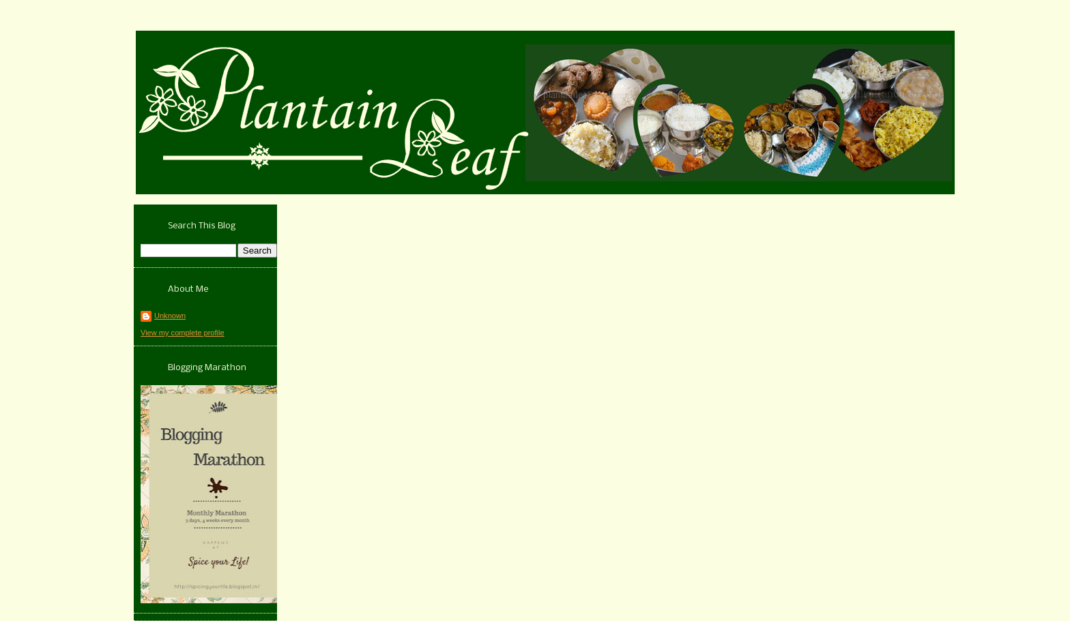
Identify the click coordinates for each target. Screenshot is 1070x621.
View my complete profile (183, 333)
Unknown (170, 316)
